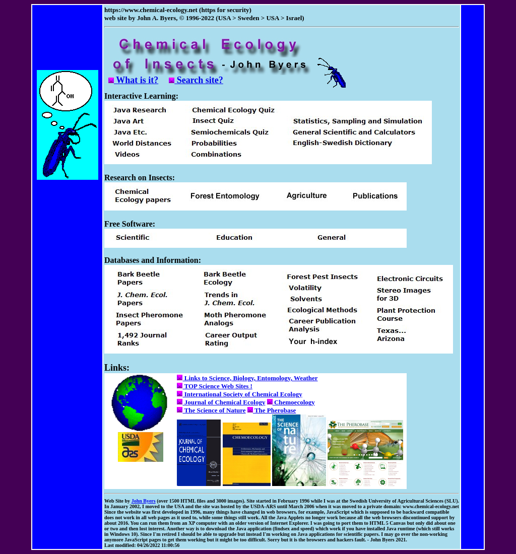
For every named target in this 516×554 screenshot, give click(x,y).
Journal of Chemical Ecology (221, 402)
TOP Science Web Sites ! (214, 386)
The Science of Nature (211, 410)
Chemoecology (291, 402)
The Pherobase (271, 410)
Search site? (196, 80)
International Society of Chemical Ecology (239, 394)
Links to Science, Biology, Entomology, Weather (247, 378)
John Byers (144, 501)
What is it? (133, 80)
